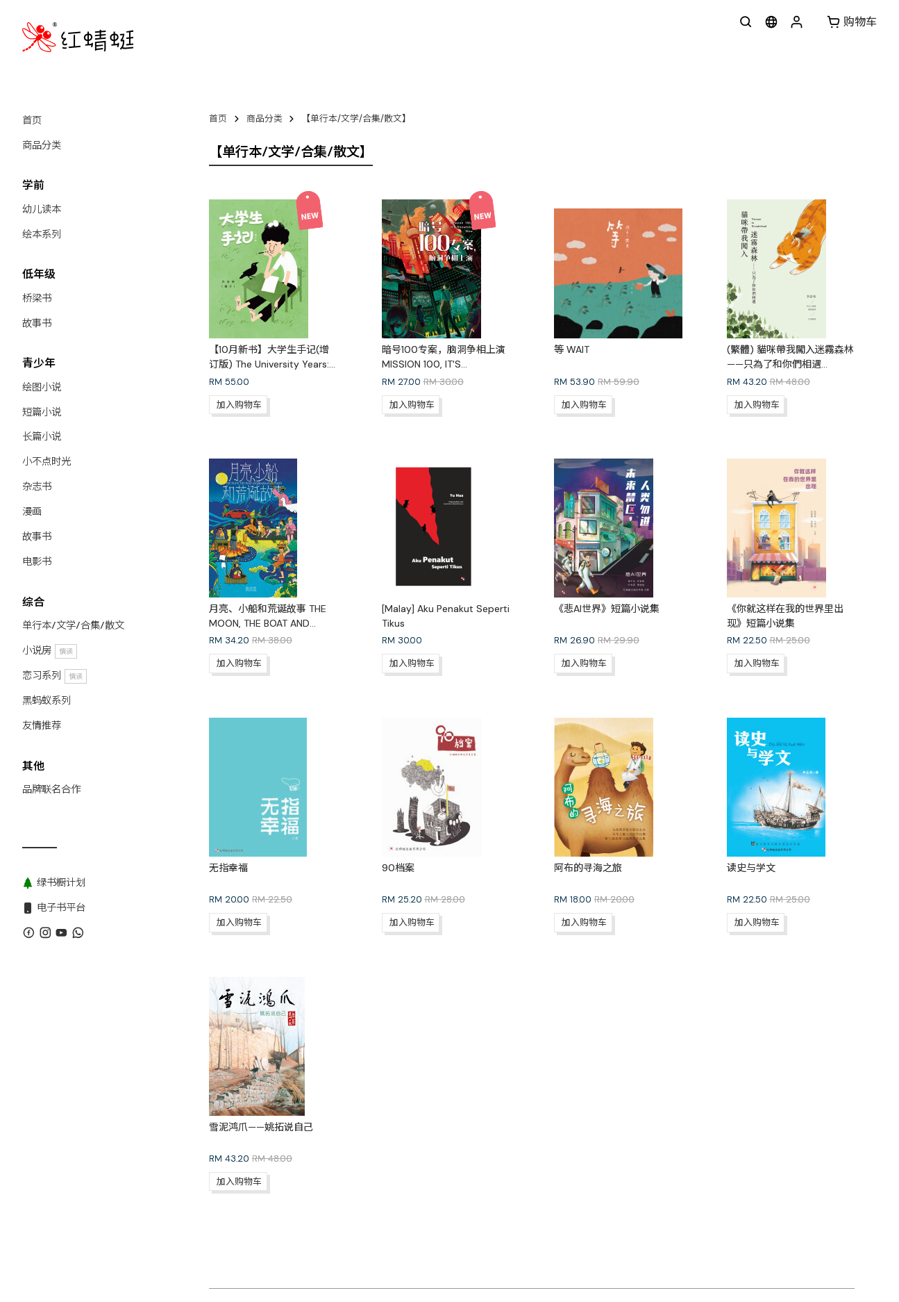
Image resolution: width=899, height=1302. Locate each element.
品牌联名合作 (51, 789)
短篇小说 (41, 412)
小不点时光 (46, 461)
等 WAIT (571, 349)
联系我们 (286, 1254)
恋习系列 (54, 676)
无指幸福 (228, 868)
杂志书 (36, 486)
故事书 (36, 323)
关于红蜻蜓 (231, 1254)
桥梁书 (36, 298)
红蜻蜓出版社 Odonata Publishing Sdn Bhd (330, 1279)
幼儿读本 (41, 209)
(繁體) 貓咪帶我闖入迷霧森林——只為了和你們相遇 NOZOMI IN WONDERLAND (790, 364)
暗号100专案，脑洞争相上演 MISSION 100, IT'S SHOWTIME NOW (443, 364)
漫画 (32, 511)
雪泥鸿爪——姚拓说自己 (261, 1127)
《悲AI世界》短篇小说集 (606, 608)
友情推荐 (41, 725)
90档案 (398, 868)
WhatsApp (340, 1254)
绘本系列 (41, 234)
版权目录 (394, 1254)
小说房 (49, 651)
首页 (32, 120)
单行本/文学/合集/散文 (73, 625)
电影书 (36, 561)
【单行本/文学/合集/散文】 (356, 118)
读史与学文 (751, 868)
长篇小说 (41, 436)
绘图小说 (41, 387)
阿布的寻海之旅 (588, 868)
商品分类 (41, 145)
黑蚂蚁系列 (46, 700)
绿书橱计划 (507, 1254)
